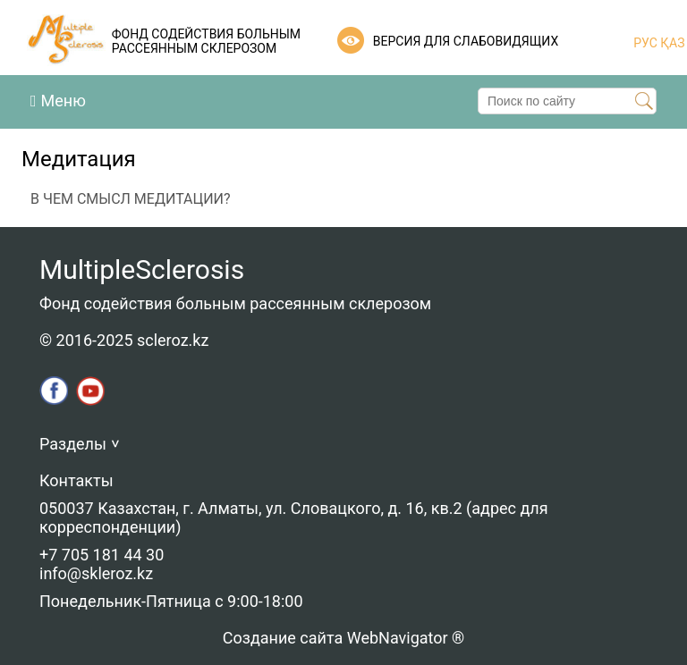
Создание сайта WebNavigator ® (343, 637)
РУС (645, 43)
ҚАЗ (671, 43)
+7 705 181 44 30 (101, 554)
